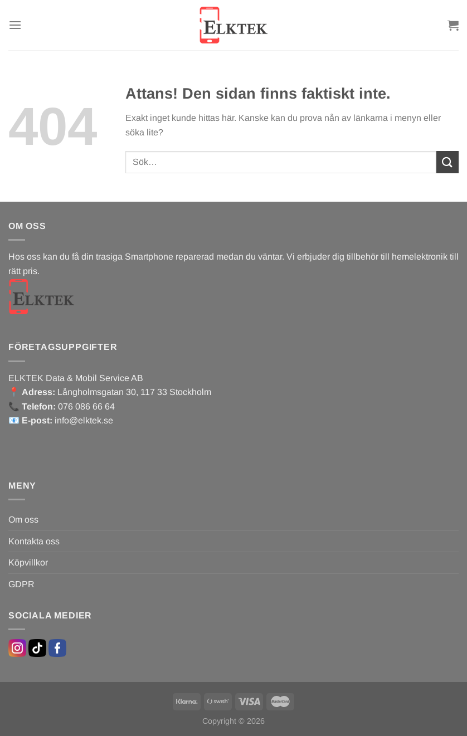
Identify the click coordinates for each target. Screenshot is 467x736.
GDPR (21, 584)
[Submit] (447, 162)
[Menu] (15, 24)
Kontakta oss (34, 541)
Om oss (23, 519)
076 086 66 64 (86, 406)
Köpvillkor (28, 562)
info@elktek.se (84, 420)
